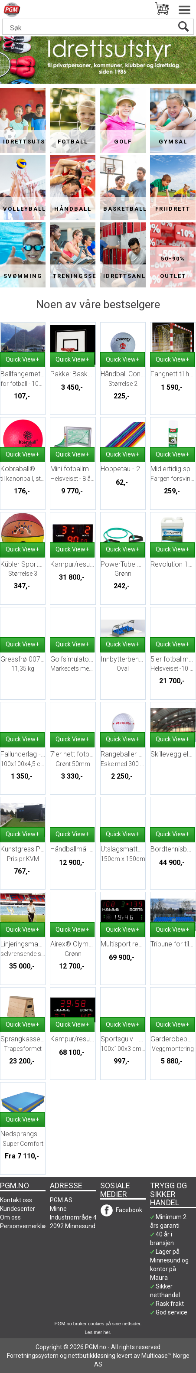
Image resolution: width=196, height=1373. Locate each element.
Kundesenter (17, 1208)
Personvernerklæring (28, 1226)
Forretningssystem (33, 1355)
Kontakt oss (16, 1200)
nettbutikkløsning (91, 1355)
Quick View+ (22, 359)
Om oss (10, 1217)
